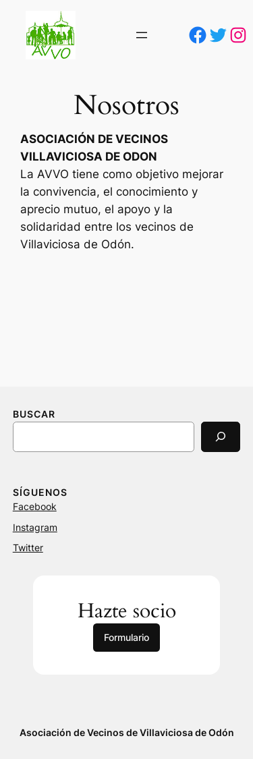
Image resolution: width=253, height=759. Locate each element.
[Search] (220, 437)
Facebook (35, 506)
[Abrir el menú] (142, 35)
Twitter (28, 547)
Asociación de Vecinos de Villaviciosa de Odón (127, 732)
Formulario (126, 637)
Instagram (35, 527)
